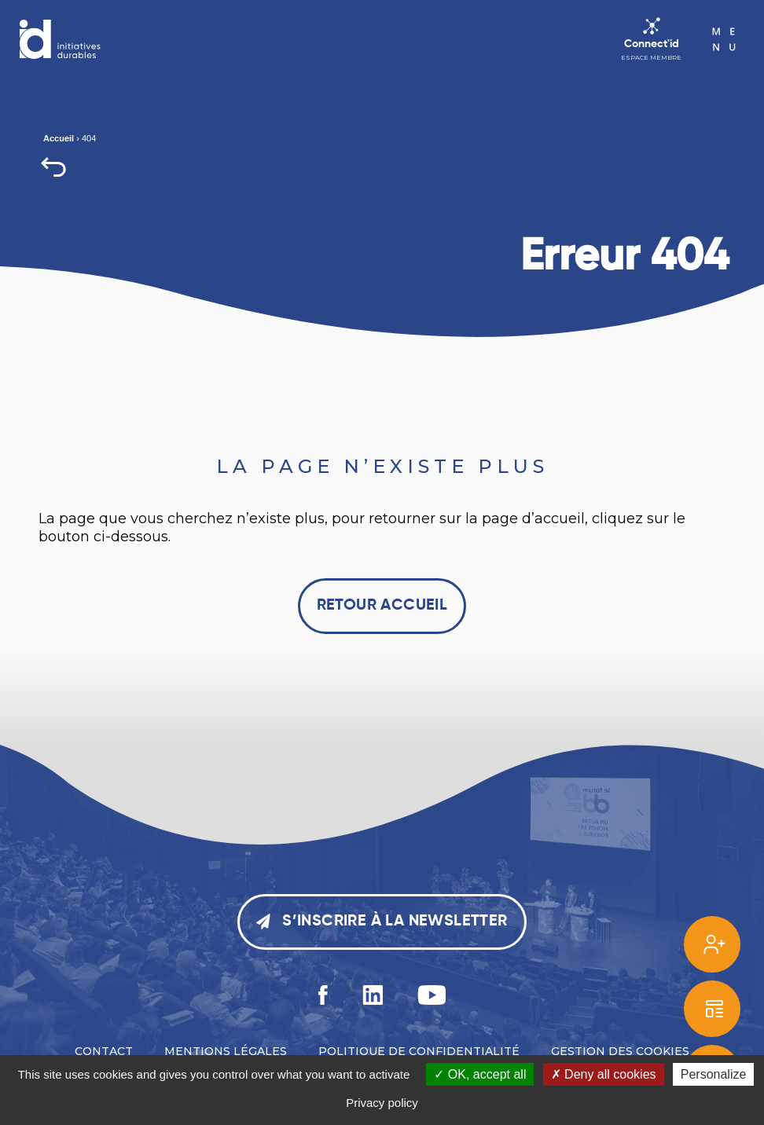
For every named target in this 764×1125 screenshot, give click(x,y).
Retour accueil (382, 606)
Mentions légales (225, 1051)
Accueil (58, 138)
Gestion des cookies (620, 1051)
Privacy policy (382, 1102)
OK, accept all (480, 1074)
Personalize (714, 1074)
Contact (104, 1051)
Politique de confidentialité (419, 1051)
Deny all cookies (603, 1074)
